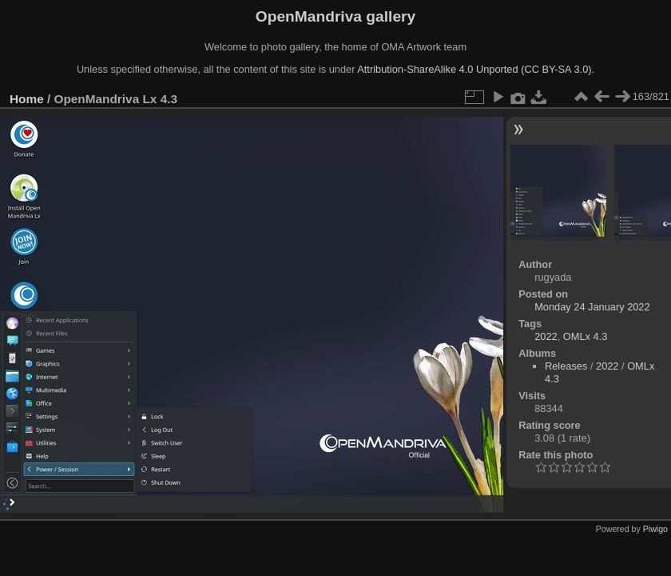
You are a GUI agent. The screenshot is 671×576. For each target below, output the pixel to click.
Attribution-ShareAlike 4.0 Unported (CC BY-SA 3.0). (475, 69)
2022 (545, 336)
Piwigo (655, 529)
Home (27, 99)
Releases (566, 366)
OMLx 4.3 (585, 336)
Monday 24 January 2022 (591, 307)
